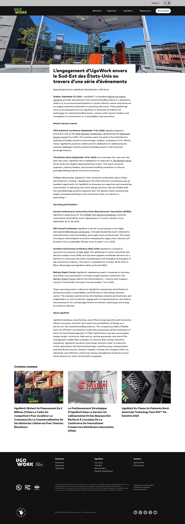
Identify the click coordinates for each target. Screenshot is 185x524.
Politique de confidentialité (144, 485)
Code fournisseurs (140, 489)
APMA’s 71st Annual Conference (100, 215)
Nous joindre (163, 11)
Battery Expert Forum (64, 279)
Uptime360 (139, 463)
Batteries (97, 11)
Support (155, 3)
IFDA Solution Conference (89, 134)
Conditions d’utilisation (142, 487)
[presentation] (38, 387)
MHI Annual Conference (77, 232)
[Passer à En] (167, 3)
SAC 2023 (84, 252)
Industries (59, 468)
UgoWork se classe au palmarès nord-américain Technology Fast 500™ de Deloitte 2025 (145, 412)
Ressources (139, 466)
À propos (98, 463)
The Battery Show (122, 161)
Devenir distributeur (103, 471)
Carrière (98, 466)
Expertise (59, 466)
